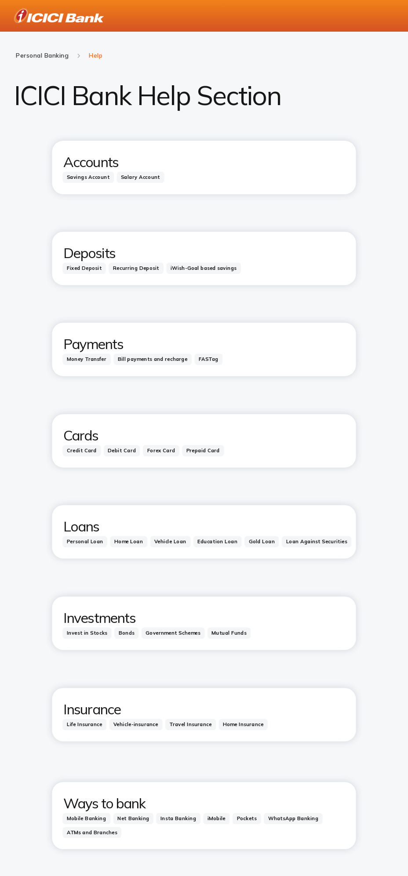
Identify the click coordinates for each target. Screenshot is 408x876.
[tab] (88, 177)
